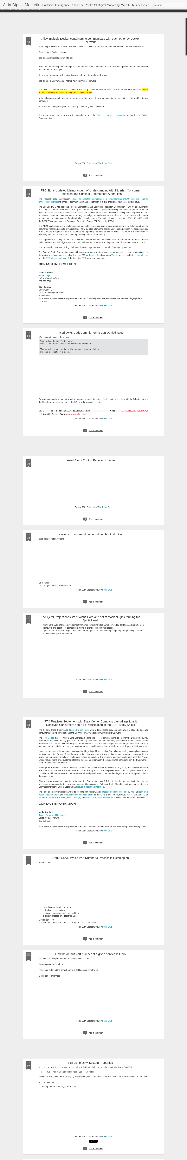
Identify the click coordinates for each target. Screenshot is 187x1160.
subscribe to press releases (97, 797)
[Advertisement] (93, 24)
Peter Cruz (107, 163)
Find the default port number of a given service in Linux (90, 954)
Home (18, 12)
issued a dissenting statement (90, 787)
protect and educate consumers (114, 792)
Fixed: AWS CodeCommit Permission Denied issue (91, 332)
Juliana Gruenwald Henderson (52, 815)
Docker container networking (111, 115)
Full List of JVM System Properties (90, 1062)
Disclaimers (36, 12)
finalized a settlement (79, 730)
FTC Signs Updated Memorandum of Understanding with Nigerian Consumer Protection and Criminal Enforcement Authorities (90, 192)
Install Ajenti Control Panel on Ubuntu (90, 460)
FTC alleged (48, 738)
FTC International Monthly (58, 258)
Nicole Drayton (45, 275)
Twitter (26, 12)
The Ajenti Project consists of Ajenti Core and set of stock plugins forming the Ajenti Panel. (90, 618)
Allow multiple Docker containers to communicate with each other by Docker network (90, 40)
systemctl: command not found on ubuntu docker (90, 534)
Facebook (93, 255)
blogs (77, 797)
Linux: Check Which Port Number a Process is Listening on (90, 858)
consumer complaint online (81, 795)
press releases (141, 255)
